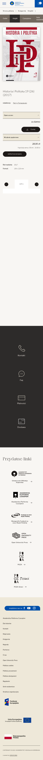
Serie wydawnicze (9, 686)
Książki (30, 11)
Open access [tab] (21, 115)
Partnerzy (6, 650)
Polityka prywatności (10, 671)
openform (13, 755)
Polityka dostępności (9, 676)
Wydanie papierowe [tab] (21, 137)
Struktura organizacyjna (11, 692)
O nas (5, 655)
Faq (22, 376)
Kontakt (21, 350)
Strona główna (8, 11)
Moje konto (6, 634)
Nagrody (6, 644)
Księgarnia (22, 11)
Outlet (5, 18)
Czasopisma (27, 18)
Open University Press (10, 660)
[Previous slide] (6, 184)
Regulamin (6, 681)
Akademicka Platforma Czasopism (14, 618)
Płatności (21, 399)
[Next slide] (37, 184)
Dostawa (21, 423)
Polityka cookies (8, 665)
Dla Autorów (7, 623)
